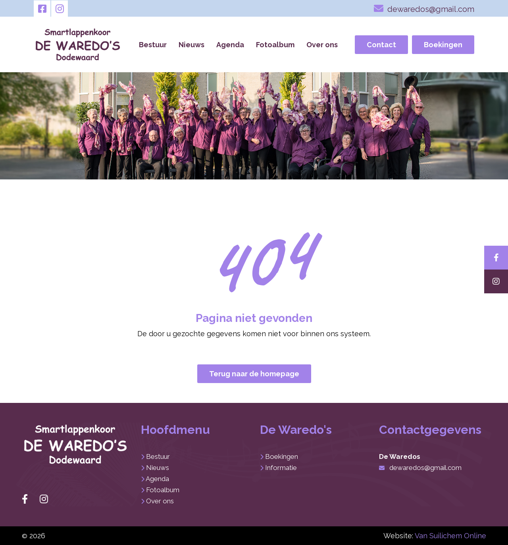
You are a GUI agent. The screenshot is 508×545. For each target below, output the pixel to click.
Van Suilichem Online (450, 536)
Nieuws (191, 44)
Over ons (322, 44)
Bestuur (153, 44)
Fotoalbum (275, 44)
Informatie (281, 468)
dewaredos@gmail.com (424, 8)
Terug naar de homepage (254, 374)
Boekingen (443, 44)
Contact (381, 44)
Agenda (230, 44)
